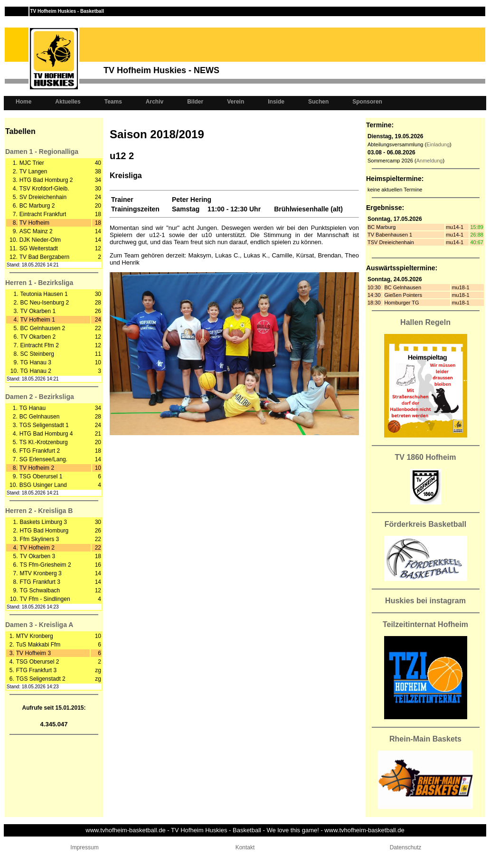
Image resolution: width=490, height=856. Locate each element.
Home (23, 101)
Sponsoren (367, 101)
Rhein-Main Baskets (425, 739)
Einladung (438, 144)
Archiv (154, 101)
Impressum (84, 847)
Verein (235, 101)
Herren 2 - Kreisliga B (39, 510)
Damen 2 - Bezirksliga (39, 396)
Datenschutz (406, 847)
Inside (276, 101)
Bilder (195, 101)
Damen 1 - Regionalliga (41, 151)
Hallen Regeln (425, 322)
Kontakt (245, 847)
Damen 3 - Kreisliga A (39, 624)
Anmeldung (429, 160)
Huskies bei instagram (425, 601)
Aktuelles (67, 101)
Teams (113, 101)
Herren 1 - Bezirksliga (39, 282)
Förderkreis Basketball (426, 524)
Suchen (318, 101)
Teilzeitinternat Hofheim (425, 624)
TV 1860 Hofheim (425, 457)
